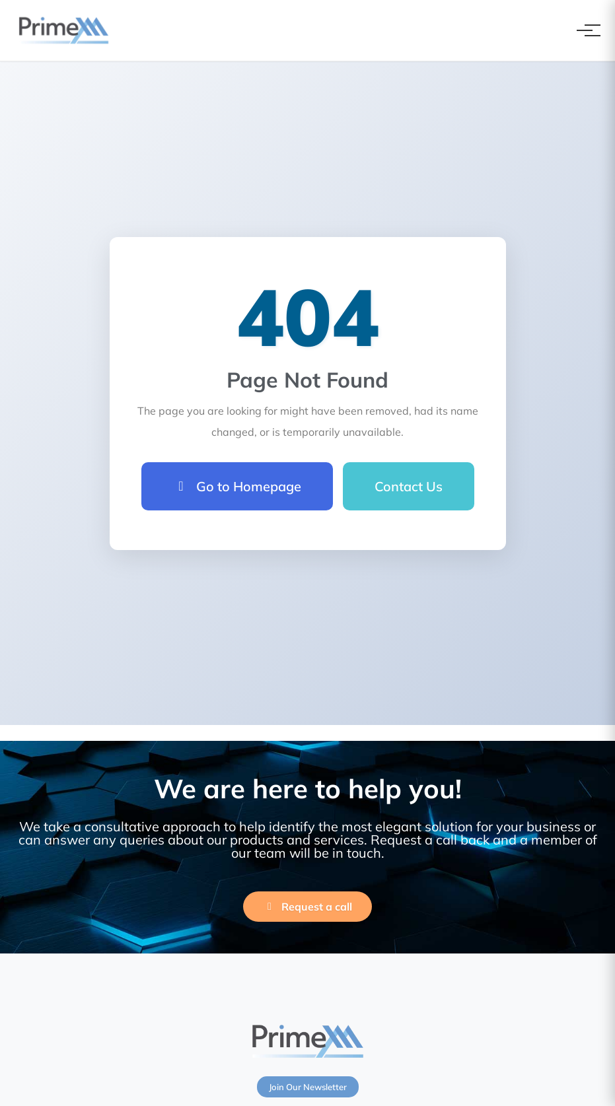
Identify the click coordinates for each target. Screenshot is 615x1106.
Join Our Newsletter (308, 1087)
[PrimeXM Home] (64, 30)
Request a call (307, 906)
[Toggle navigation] (584, 30)
